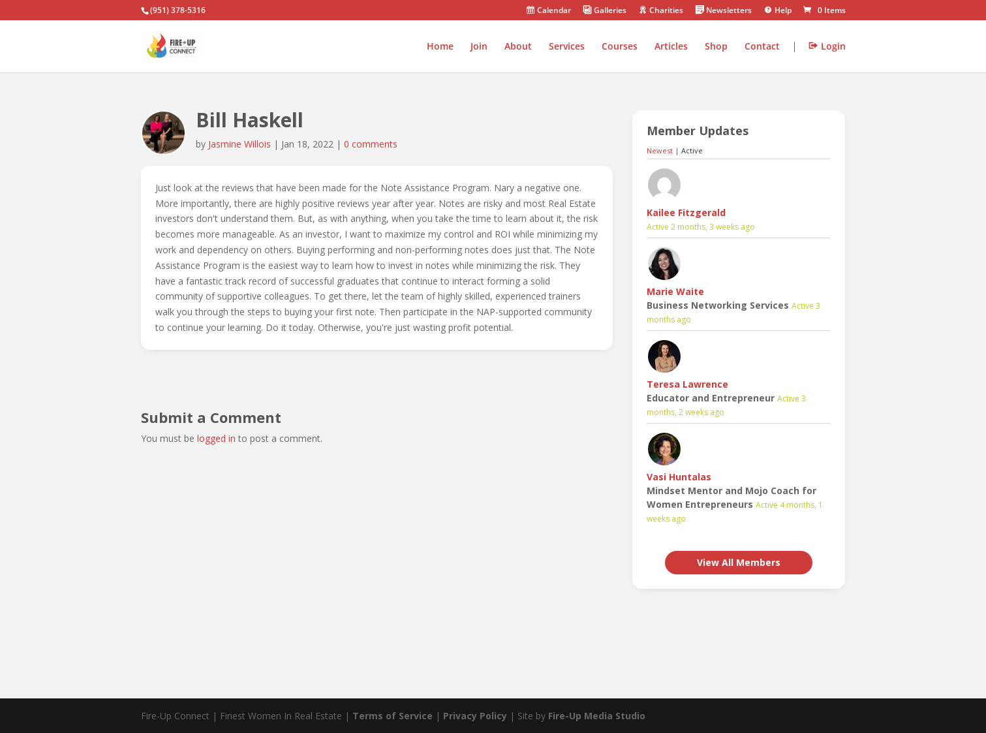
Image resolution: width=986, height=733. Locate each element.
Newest (660, 150)
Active (692, 150)
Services (567, 47)
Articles (671, 47)
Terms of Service (392, 716)
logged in (216, 438)
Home (440, 47)
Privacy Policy (475, 716)
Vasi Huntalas (679, 477)
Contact (762, 47)
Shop (716, 47)
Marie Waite (675, 291)
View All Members (738, 562)
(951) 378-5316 (178, 10)
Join (478, 47)
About (518, 47)
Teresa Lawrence (687, 384)
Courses (620, 47)
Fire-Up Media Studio (596, 716)
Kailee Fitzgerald (686, 212)
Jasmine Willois (239, 144)
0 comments (370, 144)
